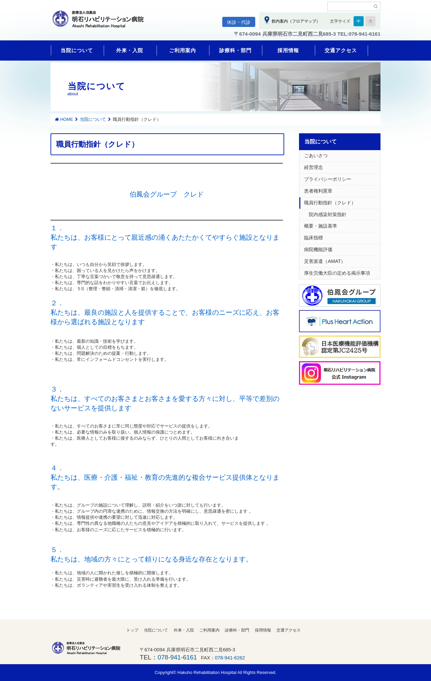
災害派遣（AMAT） (324, 261)
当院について (77, 50)
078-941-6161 (177, 657)
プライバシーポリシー (327, 179)
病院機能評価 (318, 249)
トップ (132, 630)
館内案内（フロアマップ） (294, 21)
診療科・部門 (235, 50)
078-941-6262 (230, 657)
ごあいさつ (316, 155)
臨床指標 (313, 237)
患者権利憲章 (318, 191)
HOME (66, 119)
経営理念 (313, 167)
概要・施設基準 (320, 226)
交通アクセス (341, 50)
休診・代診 (239, 22)
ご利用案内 (182, 50)
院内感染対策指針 (325, 214)
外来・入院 (129, 50)
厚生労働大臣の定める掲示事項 (337, 273)
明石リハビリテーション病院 (101, 22)
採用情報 (288, 50)
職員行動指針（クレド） (330, 202)
